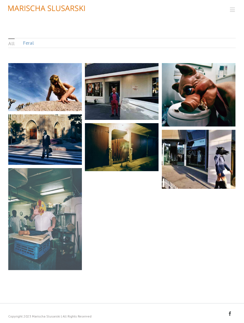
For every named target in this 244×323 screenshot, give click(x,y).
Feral (28, 43)
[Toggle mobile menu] (233, 9)
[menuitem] (11, 43)
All (11, 43)
